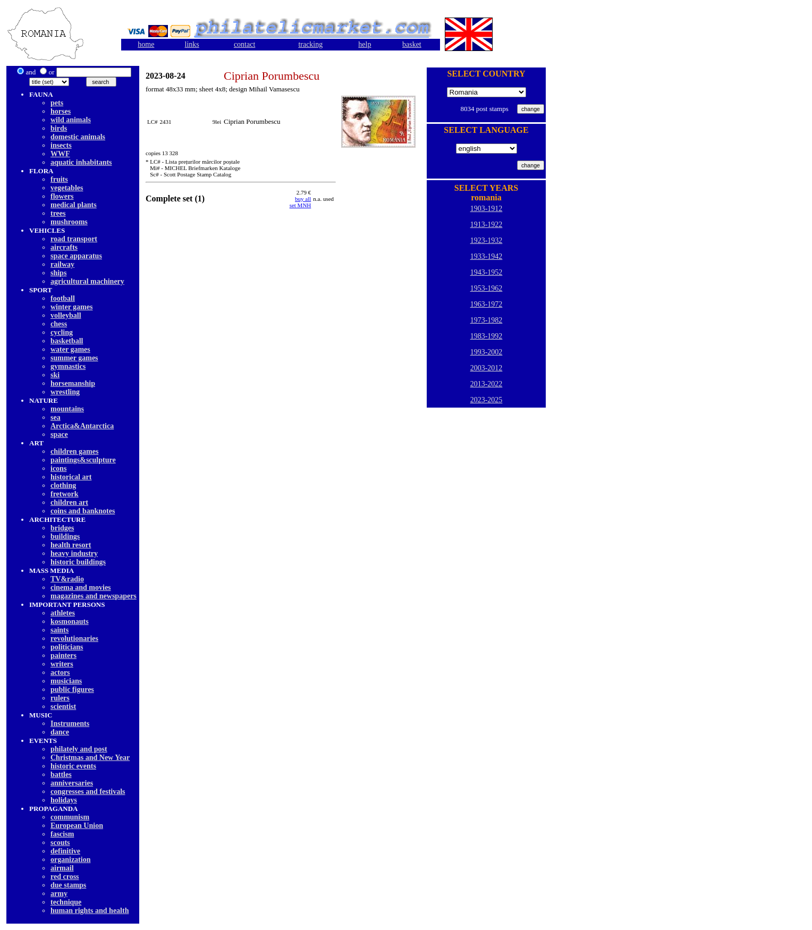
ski (55, 375)
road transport (73, 239)
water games (70, 349)
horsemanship (72, 383)
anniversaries (71, 783)
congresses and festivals (87, 792)
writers (61, 664)
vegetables (66, 188)
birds (58, 128)
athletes (62, 613)
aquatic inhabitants (81, 162)
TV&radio (67, 579)
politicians (66, 647)
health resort (70, 545)
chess (58, 324)
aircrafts (64, 247)
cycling (61, 332)
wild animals (70, 120)
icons (58, 468)
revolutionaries (74, 638)
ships (58, 273)
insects (61, 145)
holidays (63, 800)
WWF (60, 154)
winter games (71, 307)
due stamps (68, 885)
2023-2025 (486, 400)
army (58, 894)
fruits (59, 179)
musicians (66, 681)
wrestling (65, 392)
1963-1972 (486, 304)
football (62, 298)
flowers (62, 196)
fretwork (64, 494)
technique (65, 902)
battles (61, 775)
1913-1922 (486, 225)
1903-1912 (486, 209)
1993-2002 (486, 352)
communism (69, 817)
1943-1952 (486, 272)
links (192, 44)
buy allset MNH (300, 202)
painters (63, 656)
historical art (70, 477)
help (364, 44)
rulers (60, 698)
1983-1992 (486, 336)
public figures (72, 690)
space (59, 434)
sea (55, 417)
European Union (76, 826)
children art (69, 502)
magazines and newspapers (93, 596)
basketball (66, 341)
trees (58, 213)
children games (74, 451)
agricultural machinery (87, 281)
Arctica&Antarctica (82, 426)
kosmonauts (69, 621)
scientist (63, 707)
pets (56, 103)
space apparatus (76, 256)
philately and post (78, 749)
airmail (62, 868)
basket (411, 44)
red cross (64, 877)
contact (244, 44)
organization (70, 860)
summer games (74, 358)
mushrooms (69, 222)
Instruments (69, 724)
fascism (62, 834)
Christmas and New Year (90, 758)
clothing (63, 485)
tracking (310, 44)
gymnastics (68, 366)
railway (62, 264)
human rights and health (89, 911)
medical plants (73, 205)
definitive (65, 851)
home (146, 44)
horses (60, 111)
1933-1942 (486, 256)
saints (59, 630)
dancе (59, 732)
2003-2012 (486, 368)
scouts (60, 843)
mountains (67, 409)
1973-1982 (486, 320)
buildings (65, 536)
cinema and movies (80, 587)
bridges (62, 528)
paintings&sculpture (83, 460)
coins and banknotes (82, 511)
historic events (73, 766)
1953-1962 (486, 288)
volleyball (65, 315)
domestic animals (77, 137)
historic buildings (78, 562)
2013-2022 (486, 384)
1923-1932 (486, 240)
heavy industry (74, 553)
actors (60, 673)
